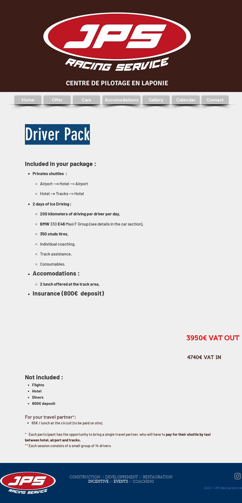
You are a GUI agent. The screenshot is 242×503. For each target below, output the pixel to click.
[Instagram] (237, 476)
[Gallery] (156, 100)
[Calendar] (185, 100)
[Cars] (86, 100)
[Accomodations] (121, 100)
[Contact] (215, 100)
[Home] (28, 100)
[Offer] (57, 100)
